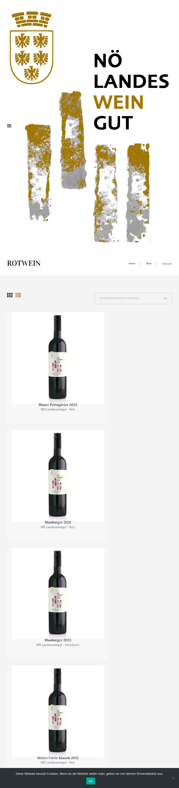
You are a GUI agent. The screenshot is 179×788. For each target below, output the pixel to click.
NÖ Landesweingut (91, 600)
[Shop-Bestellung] (117, 299)
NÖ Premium (85, 567)
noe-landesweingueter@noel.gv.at (29, 723)
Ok (91, 781)
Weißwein (84, 613)
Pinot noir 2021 (25, 464)
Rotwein (83, 619)
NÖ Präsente (86, 606)
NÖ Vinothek (86, 593)
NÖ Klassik (84, 560)
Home (130, 263)
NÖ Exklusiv (85, 573)
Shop (148, 263)
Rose (79, 626)
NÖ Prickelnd (87, 586)
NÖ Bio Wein (85, 580)
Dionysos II (68, 518)
